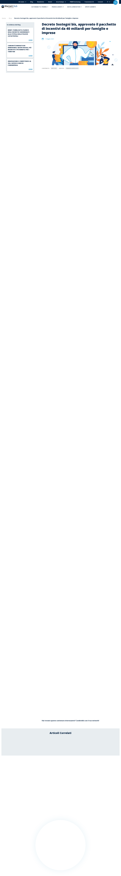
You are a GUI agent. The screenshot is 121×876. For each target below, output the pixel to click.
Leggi (30, 40)
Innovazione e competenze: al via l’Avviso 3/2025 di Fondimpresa (19, 63)
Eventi (50, 2)
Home (4, 18)
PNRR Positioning (75, 2)
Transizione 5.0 (89, 2)
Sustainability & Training (40, 7)
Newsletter (40, 2)
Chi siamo (21, 2)
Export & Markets (90, 7)
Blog (31, 2)
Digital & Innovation (75, 7)
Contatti (100, 2)
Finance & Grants (58, 7)
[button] (47, 7)
